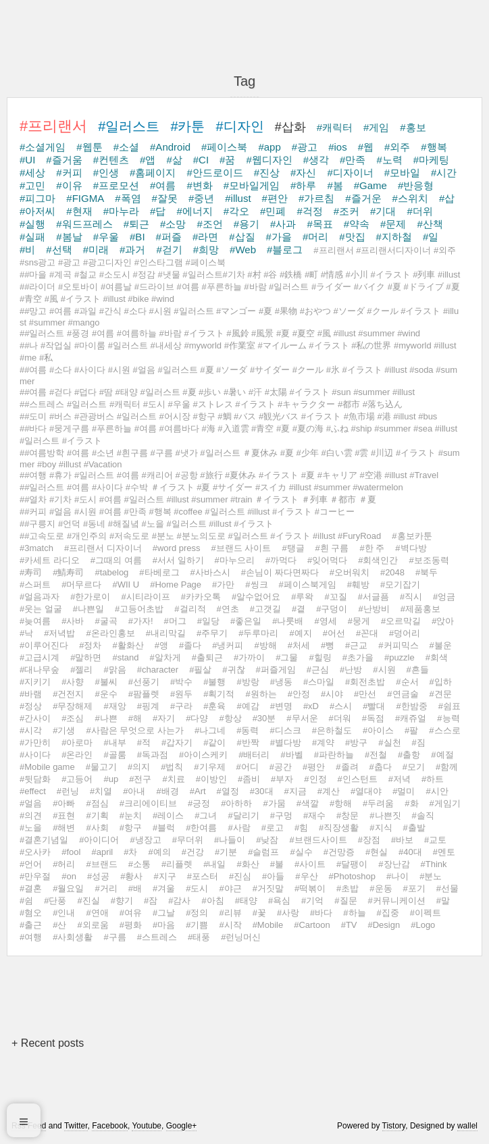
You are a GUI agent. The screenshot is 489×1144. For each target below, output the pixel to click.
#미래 (96, 249)
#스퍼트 (35, 584)
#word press (177, 548)
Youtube (146, 1125)
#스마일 (318, 682)
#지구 (164, 876)
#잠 (150, 900)
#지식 (380, 828)
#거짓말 (268, 888)
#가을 (279, 236)
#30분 (264, 718)
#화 (411, 803)
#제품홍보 (420, 609)
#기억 (312, 900)
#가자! (140, 621)
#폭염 (127, 198)
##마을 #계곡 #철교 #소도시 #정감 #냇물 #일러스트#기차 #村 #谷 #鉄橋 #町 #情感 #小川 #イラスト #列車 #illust (240, 274)
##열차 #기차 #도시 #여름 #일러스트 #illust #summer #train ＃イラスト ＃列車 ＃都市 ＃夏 (198, 499)
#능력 (448, 718)
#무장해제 (73, 706)
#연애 (97, 913)
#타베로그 (159, 572)
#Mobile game (47, 767)
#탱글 (293, 548)
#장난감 (393, 864)
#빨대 (374, 706)
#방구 (356, 742)
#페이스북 (224, 147)
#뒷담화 (35, 779)
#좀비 (249, 779)
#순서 (407, 682)
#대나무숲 (39, 670)
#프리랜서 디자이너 (103, 548)
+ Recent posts (47, 1043)
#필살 (200, 670)
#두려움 (378, 803)
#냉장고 (145, 840)
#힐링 (320, 657)
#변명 (281, 706)
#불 (277, 864)
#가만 (223, 584)
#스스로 (444, 730)
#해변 (64, 828)
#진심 (240, 876)
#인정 (315, 779)
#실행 (32, 224)
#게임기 (445, 803)
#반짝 (247, 742)
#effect (33, 791)
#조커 (346, 211)
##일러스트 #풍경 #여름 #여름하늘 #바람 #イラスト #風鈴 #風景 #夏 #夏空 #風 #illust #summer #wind (220, 333)
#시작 (230, 925)
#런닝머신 (241, 937)
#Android (170, 147)
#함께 (447, 767)
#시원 (384, 670)
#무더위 (187, 840)
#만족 (352, 159)
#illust (238, 198)
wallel (467, 1125)
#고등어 (77, 779)
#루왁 (302, 597)
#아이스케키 (203, 755)
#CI (201, 159)
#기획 (97, 815)
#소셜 (126, 147)
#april (102, 852)
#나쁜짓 (385, 815)
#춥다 (380, 767)
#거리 (106, 888)
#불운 (441, 645)
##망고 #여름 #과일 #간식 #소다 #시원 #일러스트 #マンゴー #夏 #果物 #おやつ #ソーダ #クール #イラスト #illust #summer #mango (239, 317)
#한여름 (201, 828)
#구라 (181, 706)
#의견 (31, 815)
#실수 (301, 852)
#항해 (341, 803)
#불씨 (106, 682)
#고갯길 (265, 609)
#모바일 (402, 172)
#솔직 (423, 815)
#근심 (318, 670)
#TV (349, 925)
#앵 (161, 645)
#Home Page (175, 584)
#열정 (228, 791)
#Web (243, 249)
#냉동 (281, 682)
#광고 (304, 147)
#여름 (163, 185)
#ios (337, 147)
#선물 (447, 888)
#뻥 (327, 645)
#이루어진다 (44, 645)
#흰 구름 (332, 548)
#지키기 (35, 682)
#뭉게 (359, 621)
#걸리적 (189, 609)
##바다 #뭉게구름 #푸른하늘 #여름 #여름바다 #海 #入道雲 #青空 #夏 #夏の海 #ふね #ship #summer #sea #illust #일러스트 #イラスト (238, 434)
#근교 (356, 645)
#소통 (139, 864)
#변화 (199, 185)
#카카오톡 (201, 597)
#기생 (64, 730)
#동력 (247, 730)
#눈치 (131, 815)
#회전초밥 (365, 682)
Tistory (394, 1125)
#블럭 (164, 828)
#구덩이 (331, 609)
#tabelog (111, 572)
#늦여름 (35, 621)
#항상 (230, 718)
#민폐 (273, 211)
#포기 (414, 888)
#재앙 (114, 706)
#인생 (106, 172)
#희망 (206, 249)
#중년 (201, 198)
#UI (27, 159)
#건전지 (68, 694)
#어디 (247, 767)
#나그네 (210, 730)
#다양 (197, 718)
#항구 (131, 828)
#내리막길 (166, 633)
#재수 (314, 815)
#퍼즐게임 (276, 670)
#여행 (31, 937)
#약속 (356, 224)
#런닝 (68, 791)
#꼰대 (367, 633)
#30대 (262, 791)
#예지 (300, 633)
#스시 (341, 706)
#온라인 (77, 755)
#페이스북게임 (307, 584)
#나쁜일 (88, 609)
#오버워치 (349, 572)
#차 (130, 852)
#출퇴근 (207, 657)
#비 (27, 249)
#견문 (441, 694)
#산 (59, 925)
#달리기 (243, 815)
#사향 (72, 682)
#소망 (173, 224)
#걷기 (169, 249)
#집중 (388, 913)
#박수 (181, 682)
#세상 (32, 172)
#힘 (301, 828)
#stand (125, 657)
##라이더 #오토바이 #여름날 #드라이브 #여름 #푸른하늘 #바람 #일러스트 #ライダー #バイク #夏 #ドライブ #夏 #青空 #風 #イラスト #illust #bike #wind (240, 293)
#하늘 (354, 913)
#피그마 (37, 198)
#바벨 (291, 755)
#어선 (334, 633)
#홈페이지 (153, 172)
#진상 (267, 172)
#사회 (97, 828)
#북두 (426, 572)
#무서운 (301, 718)
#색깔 (308, 803)
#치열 (101, 791)
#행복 (433, 147)
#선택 (59, 249)
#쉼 (26, 900)
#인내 (64, 913)
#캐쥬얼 (410, 718)
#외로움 (92, 925)
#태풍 (199, 937)
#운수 (106, 694)
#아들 (273, 876)
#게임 (376, 127)
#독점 (373, 718)
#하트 (432, 779)
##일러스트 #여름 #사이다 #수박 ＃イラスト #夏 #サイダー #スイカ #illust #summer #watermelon (211, 487)
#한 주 (371, 548)
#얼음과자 (39, 597)
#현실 (376, 852)
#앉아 (443, 621)
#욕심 (279, 900)
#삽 (447, 198)
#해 (135, 718)
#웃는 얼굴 (41, 609)
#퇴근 (136, 224)
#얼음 (31, 803)
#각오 (236, 211)
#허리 (64, 864)
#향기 (122, 900)
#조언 (209, 224)
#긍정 (199, 803)
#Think (434, 864)
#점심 (97, 803)
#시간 (444, 172)
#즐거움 (64, 159)
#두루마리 (258, 633)
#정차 (90, 645)
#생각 (316, 159)
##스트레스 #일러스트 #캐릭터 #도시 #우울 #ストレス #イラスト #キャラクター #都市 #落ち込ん (211, 404)
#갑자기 (176, 742)
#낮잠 (267, 840)
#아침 (212, 900)
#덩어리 (404, 633)
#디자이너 (350, 172)
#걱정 (309, 211)
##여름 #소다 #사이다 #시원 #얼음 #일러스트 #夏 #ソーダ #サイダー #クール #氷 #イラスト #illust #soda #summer (238, 375)
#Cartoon (312, 925)
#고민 (32, 185)
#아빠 (64, 803)
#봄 (334, 185)
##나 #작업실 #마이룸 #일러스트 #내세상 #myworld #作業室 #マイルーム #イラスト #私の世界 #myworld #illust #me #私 (238, 351)
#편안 (275, 198)
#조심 (72, 718)
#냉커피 (227, 645)
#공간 (280, 767)
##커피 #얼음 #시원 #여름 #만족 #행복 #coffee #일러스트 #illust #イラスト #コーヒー (187, 511)
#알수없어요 (256, 597)
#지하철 (394, 236)
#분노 (430, 876)
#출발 (414, 828)
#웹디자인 (269, 159)
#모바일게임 (252, 185)
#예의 (159, 852)
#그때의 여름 (116, 560)
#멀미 (403, 791)
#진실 (88, 900)
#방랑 (247, 682)
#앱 (147, 159)
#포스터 (202, 876)
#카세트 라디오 (50, 560)
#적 (144, 742)
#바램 (31, 694)
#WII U (125, 584)
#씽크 (256, 584)
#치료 (173, 779)
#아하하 (236, 803)
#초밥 (347, 888)
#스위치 (410, 198)
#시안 (437, 791)
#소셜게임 (43, 147)
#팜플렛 (143, 694)
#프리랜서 (53, 126)
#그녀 (206, 815)
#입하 (441, 682)
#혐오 (31, 913)
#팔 (411, 730)
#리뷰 (230, 913)
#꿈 (227, 159)
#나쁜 (106, 718)
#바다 (321, 913)
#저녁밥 (59, 633)
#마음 (164, 925)
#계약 (323, 742)
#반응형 (416, 185)
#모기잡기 (400, 584)
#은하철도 (332, 730)
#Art (198, 791)
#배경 (168, 791)
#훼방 (358, 584)
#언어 (31, 864)
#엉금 (444, 597)
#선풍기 (143, 682)
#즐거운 (363, 198)
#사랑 (288, 913)
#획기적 (218, 694)
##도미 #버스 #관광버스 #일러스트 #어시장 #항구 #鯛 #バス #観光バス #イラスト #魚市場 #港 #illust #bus (228, 416)
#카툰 (187, 126)
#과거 (132, 249)
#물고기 (101, 767)
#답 (157, 211)
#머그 (175, 621)
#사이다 (35, 755)
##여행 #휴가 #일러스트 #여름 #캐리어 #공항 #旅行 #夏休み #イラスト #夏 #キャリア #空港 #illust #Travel (229, 475)
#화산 (247, 864)
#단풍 (55, 900)
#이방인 (211, 779)
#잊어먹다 (327, 560)
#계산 (328, 791)
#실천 (389, 742)
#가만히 (35, 742)
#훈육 (214, 706)
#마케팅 (431, 159)
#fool (70, 852)
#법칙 (172, 767)
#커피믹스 (398, 645)
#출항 (409, 755)
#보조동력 (428, 560)
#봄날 (69, 236)
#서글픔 (373, 597)
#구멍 (281, 815)
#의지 (139, 767)
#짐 (419, 742)
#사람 (239, 828)
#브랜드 (101, 864)
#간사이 (35, 718)
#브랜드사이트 (317, 840)
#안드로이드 (214, 172)
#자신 (303, 172)
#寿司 (31, 572)
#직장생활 (339, 828)
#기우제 (209, 767)
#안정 (299, 694)
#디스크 (285, 730)
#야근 (230, 888)
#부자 (282, 779)
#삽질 (242, 236)
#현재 (79, 211)
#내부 (114, 742)
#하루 (303, 185)
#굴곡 (106, 621)
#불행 (214, 682)
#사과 (283, 224)
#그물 (287, 657)
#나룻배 (287, 621)
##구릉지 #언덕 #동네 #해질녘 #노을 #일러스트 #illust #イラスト (147, 524)
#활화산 (127, 645)
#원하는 (260, 694)
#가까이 (249, 657)
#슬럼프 (263, 852)
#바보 (402, 840)
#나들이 (229, 840)
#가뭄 (274, 803)
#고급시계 (39, 657)
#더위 (419, 211)
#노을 (31, 828)
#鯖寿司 (68, 572)
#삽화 (290, 127)
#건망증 (339, 852)
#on (68, 876)
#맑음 (114, 670)
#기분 (226, 852)
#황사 (131, 876)
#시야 (332, 694)
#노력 (389, 159)
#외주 (397, 147)
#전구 (140, 779)
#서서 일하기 (178, 560)
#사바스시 (210, 572)
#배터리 (253, 755)
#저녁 (399, 779)
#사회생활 (73, 937)
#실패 (32, 236)
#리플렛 (176, 864)
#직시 (411, 597)
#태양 (246, 900)
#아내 (134, 791)
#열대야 (366, 791)
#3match (36, 548)
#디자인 (240, 126)
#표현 (64, 815)
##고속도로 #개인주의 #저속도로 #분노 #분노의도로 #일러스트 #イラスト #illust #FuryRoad (200, 536)
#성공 (98, 876)
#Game (370, 185)
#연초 (228, 609)
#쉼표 (449, 706)
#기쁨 (197, 925)
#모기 (414, 767)
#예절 (442, 755)
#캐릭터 (335, 127)
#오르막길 (401, 621)
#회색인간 (378, 560)
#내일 (214, 864)
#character (157, 670)
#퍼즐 (169, 236)
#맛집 (352, 236)
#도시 (197, 888)
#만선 (365, 694)
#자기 (164, 718)
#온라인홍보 (110, 633)
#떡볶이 (310, 888)
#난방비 (373, 609)
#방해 (265, 645)
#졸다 (190, 645)
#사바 (72, 621)
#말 (443, 900)
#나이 (397, 876)
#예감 (247, 706)
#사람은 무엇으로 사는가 (134, 730)
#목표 (319, 224)
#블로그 (285, 249)
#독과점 (152, 755)
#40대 (410, 852)
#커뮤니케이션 (397, 900)
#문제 (393, 224)
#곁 (298, 609)
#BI (137, 236)
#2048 (392, 572)
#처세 (299, 645)
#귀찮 (233, 670)
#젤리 (81, 670)
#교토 (435, 840)
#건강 (193, 852)
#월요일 (68, 888)
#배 (135, 888)
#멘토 (444, 852)
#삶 (174, 159)
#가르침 (316, 198)
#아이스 (378, 730)
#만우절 (35, 876)
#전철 (376, 755)
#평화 (131, 925)
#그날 (164, 913)
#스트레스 (157, 937)
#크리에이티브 (148, 803)
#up (110, 779)
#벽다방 (410, 548)
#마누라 (121, 211)
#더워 (340, 718)
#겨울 (164, 888)
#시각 (31, 730)
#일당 (208, 621)
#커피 (69, 172)
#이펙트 (425, 913)
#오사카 (35, 852)
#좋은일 (245, 621)
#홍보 (413, 127)
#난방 (351, 670)
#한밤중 (411, 706)
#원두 (181, 694)
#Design (384, 925)
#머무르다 (81, 584)
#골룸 (114, 755)
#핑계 (148, 706)
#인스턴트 (358, 779)
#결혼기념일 (44, 840)
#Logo (423, 925)
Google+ (181, 1125)
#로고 (272, 828)
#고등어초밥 (139, 609)
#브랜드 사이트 (241, 548)
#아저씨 (37, 211)
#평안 (314, 767)
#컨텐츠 (111, 159)
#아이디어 (99, 840)
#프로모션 (116, 185)
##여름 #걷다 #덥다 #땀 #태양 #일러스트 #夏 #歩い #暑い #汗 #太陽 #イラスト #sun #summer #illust (217, 392)
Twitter (76, 1125)
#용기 (246, 224)
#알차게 (165, 657)
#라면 (205, 236)
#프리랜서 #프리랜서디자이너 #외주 (384, 250)
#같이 (214, 742)
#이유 (69, 185)
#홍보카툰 (412, 536)
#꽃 (259, 913)
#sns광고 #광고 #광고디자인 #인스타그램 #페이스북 (123, 262)
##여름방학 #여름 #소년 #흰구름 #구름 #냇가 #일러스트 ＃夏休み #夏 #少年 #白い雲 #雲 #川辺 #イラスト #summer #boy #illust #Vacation (240, 458)
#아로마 (77, 742)
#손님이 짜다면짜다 (280, 572)
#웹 (366, 147)
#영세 (325, 621)
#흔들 (418, 670)
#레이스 (168, 815)
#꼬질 (335, 597)
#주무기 (212, 633)
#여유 (131, 913)
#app (269, 147)
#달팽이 (351, 864)
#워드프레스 (84, 224)
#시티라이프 (145, 597)
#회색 (437, 657)
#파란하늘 (334, 755)
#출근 (31, 925)
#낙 (26, 633)
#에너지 (194, 211)
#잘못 (165, 198)
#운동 (380, 888)
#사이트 (310, 864)
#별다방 (285, 742)
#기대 (383, 211)
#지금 (295, 791)
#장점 (369, 840)
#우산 (306, 876)
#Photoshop (352, 876)
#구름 (114, 937)
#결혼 (31, 888)
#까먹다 (281, 560)
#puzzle (399, 657)
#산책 (429, 224)
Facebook (110, 1125)
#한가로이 (90, 597)
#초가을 (358, 657)
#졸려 (347, 767)
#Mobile (268, 925)
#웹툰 (89, 147)
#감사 (179, 900)
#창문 (347, 815)
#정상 (31, 706)
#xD (311, 706)
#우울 (106, 236)
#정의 (197, 913)
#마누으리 (235, 560)
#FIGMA (85, 198)
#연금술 (402, 694)
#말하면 (85, 657)
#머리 (315, 236)
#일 (430, 236)
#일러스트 (128, 126)
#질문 (345, 900)
